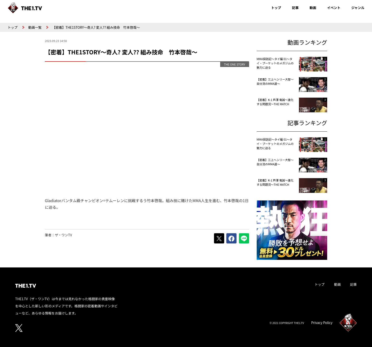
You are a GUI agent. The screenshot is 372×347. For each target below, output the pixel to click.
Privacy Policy (321, 322)
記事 (295, 7)
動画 (313, 7)
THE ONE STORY (234, 64)
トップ (276, 7)
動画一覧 (35, 27)
